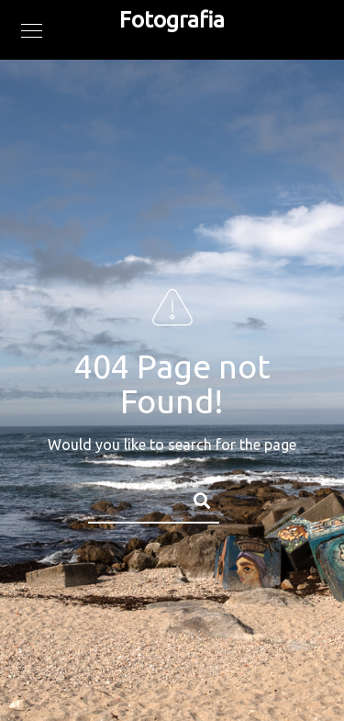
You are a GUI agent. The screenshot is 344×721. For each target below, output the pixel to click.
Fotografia (172, 19)
